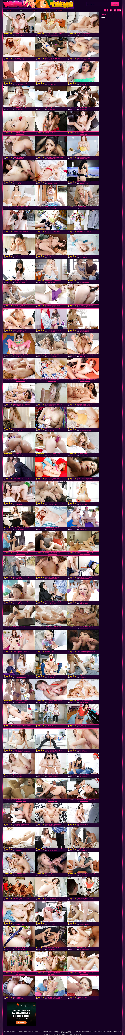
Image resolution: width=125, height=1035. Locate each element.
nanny (55, 850)
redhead (20, 381)
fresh (90, 430)
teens (22, 899)
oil (16, 455)
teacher (20, 479)
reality (23, 702)
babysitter (22, 35)
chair (83, 232)
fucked (21, 158)
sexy (83, 529)
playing (81, 726)
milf (87, 479)
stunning (50, 504)
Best (21, 10)
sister (51, 652)
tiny (80, 257)
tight (49, 59)
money (49, 850)
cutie (81, 232)
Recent (34, 10)
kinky (49, 776)
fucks (52, 35)
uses (52, 850)
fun (20, 652)
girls (55, 726)
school (86, 232)
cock (22, 84)
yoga (86, 529)
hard (19, 59)
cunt (52, 529)
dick (17, 59)
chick (54, 109)
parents (56, 35)
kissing (24, 801)
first (86, 109)
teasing (85, 726)
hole (81, 158)
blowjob (88, 35)
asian (81, 479)
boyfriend (86, 430)
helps (54, 84)
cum (54, 59)
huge (22, 109)
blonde (49, 232)
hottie (22, 578)
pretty (52, 232)
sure (49, 875)
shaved (49, 381)
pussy (54, 208)
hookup (17, 35)
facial (83, 59)
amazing (87, 924)
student (19, 899)
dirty (87, 183)
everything (23, 677)
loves (17, 504)
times (84, 603)
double (85, 850)
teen (17, 109)
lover (56, 504)
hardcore (86, 282)
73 (117, 10)
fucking (49, 35)
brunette (84, 35)
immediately (56, 652)
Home (9, 10)
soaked (21, 455)
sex (20, 84)
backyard (87, 603)
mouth (17, 84)
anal (81, 35)
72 (115, 10)
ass (86, 158)
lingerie (49, 628)
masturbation (54, 628)
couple (83, 257)
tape (18, 455)
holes (49, 282)
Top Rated (47, 10)
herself (86, 455)
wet (82, 751)
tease (88, 726)
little (86, 875)
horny (83, 158)
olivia (21, 776)
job (51, 875)
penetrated (87, 381)
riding (84, 554)
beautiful (22, 59)
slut (80, 899)
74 (120, 10)
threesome (52, 998)
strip (53, 875)
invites (85, 751)
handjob (84, 652)
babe (81, 84)
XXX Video (59, 10)
